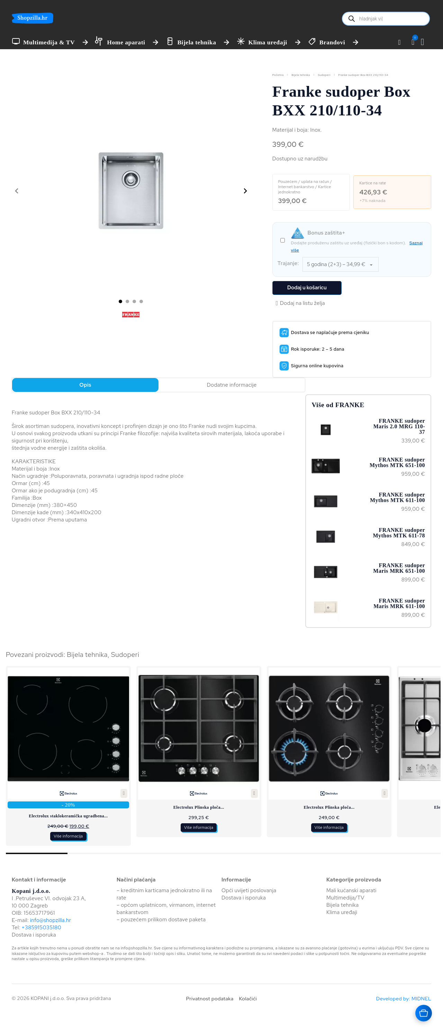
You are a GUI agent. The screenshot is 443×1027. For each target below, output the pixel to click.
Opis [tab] (85, 384)
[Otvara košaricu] (423, 1013)
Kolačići (248, 998)
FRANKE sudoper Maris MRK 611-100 (399, 603)
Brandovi (332, 42)
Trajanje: (288, 263)
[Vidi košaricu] (426, 42)
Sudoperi (324, 75)
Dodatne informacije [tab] (232, 384)
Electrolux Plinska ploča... (198, 807)
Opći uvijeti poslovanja (249, 890)
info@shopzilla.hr (50, 920)
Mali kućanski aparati (351, 890)
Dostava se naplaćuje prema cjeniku (330, 332)
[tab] (120, 301)
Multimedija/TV (345, 897)
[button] (413, 42)
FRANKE (349, 405)
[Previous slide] (17, 191)
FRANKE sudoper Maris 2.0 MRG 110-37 (399, 426)
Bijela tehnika (196, 42)
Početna (278, 75)
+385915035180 (41, 927)
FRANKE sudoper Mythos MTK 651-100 (397, 462)
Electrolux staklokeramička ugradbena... (68, 816)
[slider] (223, 853)
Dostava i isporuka (34, 934)
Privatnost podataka (210, 998)
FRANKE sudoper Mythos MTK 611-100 (397, 497)
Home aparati (126, 42)
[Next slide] (245, 191)
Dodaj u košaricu (307, 287)
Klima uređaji (267, 42)
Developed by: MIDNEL (403, 998)
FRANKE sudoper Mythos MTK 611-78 (399, 532)
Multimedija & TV (49, 42)
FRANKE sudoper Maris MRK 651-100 (399, 568)
